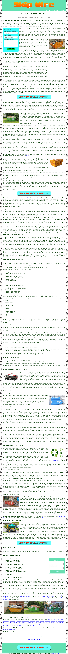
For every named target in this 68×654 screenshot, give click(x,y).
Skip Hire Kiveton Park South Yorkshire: (15, 20)
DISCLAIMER (62, 10)
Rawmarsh (45, 622)
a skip (47, 188)
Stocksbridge (60, 624)
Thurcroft (5, 621)
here (27, 155)
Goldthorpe (46, 624)
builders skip (20, 57)
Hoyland (24, 625)
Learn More (54, 653)
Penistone (5, 625)
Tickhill (50, 619)
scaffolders (6, 597)
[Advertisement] (56, 71)
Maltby (37, 621)
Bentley (5, 622)
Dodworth (32, 621)
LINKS (49, 10)
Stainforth (12, 621)
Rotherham (38, 622)
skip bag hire (52, 534)
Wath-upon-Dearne (20, 622)
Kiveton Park (24, 197)
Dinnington (38, 624)
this (43, 517)
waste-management (25, 597)
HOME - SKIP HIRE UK (34, 639)
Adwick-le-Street (53, 622)
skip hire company (42, 109)
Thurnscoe (18, 625)
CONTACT (56, 10)
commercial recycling (48, 596)
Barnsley (47, 621)
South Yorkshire (35, 619)
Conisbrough (25, 621)
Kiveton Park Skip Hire (12, 556)
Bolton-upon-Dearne (59, 619)
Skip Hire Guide (23, 39)
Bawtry (42, 621)
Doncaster (5, 624)
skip (19, 66)
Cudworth (19, 621)
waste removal (45, 597)
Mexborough (54, 621)
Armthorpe (12, 625)
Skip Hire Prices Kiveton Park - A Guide (14, 180)
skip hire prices (57, 180)
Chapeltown (12, 622)
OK (58, 653)
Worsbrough (31, 624)
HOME (46, 10)
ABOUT (53, 10)
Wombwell (62, 622)
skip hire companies (25, 499)
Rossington (18, 624)
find (7, 550)
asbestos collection (44, 595)
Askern (25, 624)
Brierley (53, 624)
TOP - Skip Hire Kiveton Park (11, 634)
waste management (55, 460)
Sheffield (31, 625)
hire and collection (43, 530)
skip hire (26, 523)
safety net (12, 132)
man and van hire (25, 596)
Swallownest (61, 621)
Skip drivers (53, 131)
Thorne (12, 624)
